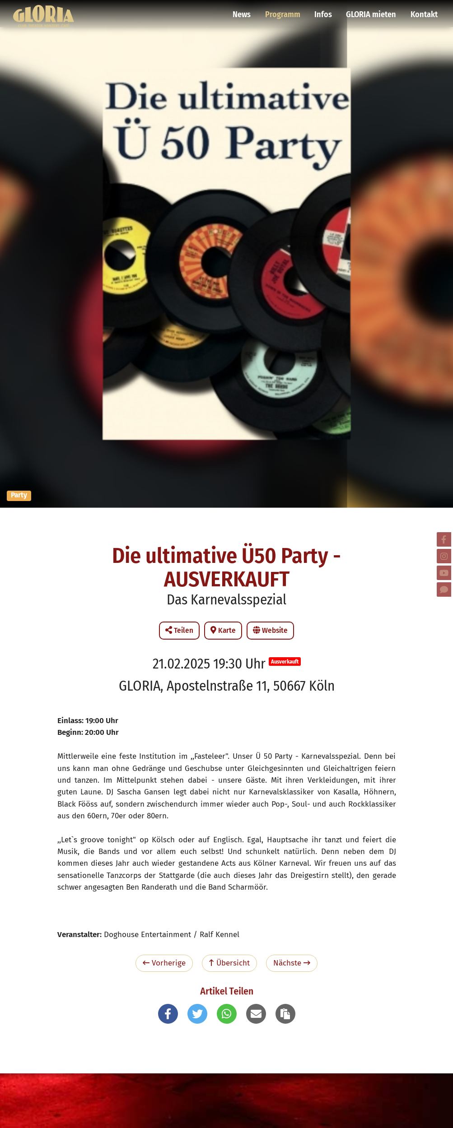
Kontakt (424, 11)
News (245, 11)
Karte (223, 630)
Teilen (179, 630)
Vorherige (164, 963)
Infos (325, 11)
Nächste (291, 963)
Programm (285, 11)
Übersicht (229, 963)
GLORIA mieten (372, 11)
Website (270, 630)
